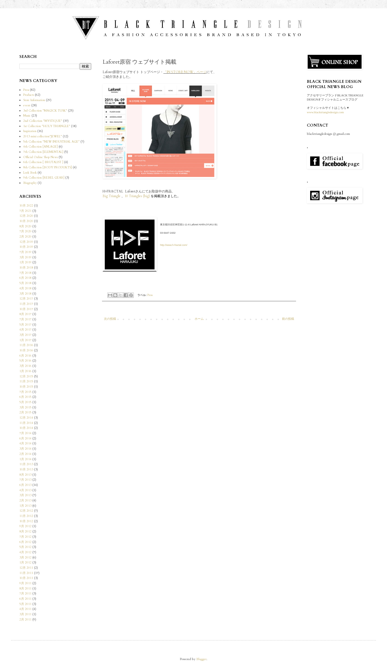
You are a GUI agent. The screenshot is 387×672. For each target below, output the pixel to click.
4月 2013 (25, 490)
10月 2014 (26, 428)
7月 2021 (25, 211)
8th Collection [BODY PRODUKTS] (47, 167)
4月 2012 (25, 552)
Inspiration (29, 131)
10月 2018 (26, 268)
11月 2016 (26, 345)
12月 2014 (26, 418)
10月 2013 (26, 469)
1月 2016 (25, 371)
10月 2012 (26, 521)
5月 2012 (25, 547)
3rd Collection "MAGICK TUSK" (45, 111)
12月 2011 (26, 568)
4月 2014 (25, 443)
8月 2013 (25, 475)
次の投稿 (110, 319)
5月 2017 (25, 325)
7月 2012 (25, 537)
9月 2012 (25, 526)
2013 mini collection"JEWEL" (42, 136)
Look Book (30, 173)
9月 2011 (25, 583)
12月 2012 (26, 511)
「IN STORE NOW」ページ (184, 72)
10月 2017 (26, 309)
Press (150, 295)
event (26, 105)
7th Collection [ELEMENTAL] (43, 152)
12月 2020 (26, 216)
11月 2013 (26, 464)
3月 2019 (25, 257)
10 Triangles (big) (137, 196)
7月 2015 (25, 392)
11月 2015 (26, 381)
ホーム (199, 319)
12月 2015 (26, 376)
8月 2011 (25, 588)
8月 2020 (25, 226)
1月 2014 (25, 459)
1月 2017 (25, 340)
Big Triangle (112, 196)
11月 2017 (26, 304)
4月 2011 (25, 609)
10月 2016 (26, 350)
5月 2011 (25, 604)
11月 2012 (26, 516)
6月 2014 (25, 438)
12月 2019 (26, 242)
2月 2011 (25, 619)
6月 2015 (25, 397)
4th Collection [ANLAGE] (40, 147)
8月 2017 (25, 314)
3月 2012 (25, 557)
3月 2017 (25, 335)
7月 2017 (25, 319)
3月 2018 (25, 294)
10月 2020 (26, 221)
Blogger (201, 659)
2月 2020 (25, 237)
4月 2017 (25, 330)
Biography (30, 183)
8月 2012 (25, 531)
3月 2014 (25, 449)
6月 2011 (25, 599)
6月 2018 (25, 278)
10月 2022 (26, 206)
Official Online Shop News (40, 157)
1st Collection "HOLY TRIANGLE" (46, 126)
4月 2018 (25, 288)
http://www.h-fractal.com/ (173, 245)
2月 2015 (25, 412)
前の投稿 (288, 319)
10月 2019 (26, 247)
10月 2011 (26, 578)
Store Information (34, 100)
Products (28, 95)
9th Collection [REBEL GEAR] (43, 178)
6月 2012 (25, 542)
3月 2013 (25, 495)
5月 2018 (25, 283)
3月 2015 (25, 407)
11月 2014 (26, 423)
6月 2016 (25, 356)
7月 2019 (25, 252)
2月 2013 (25, 500)
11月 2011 (26, 573)
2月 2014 (25, 454)
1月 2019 (25, 262)
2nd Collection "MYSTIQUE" (42, 121)
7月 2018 (25, 273)
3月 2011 (25, 614)
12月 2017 (26, 299)
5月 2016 (25, 361)
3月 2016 (25, 366)
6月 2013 (25, 485)
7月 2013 (25, 480)
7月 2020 (25, 231)
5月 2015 (25, 402)
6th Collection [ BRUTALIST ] (43, 162)
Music (27, 116)
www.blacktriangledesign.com (325, 112)
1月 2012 (25, 562)
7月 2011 (25, 593)
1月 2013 (25, 506)
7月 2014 (25, 433)
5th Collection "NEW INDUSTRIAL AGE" (51, 142)
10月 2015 (26, 387)
